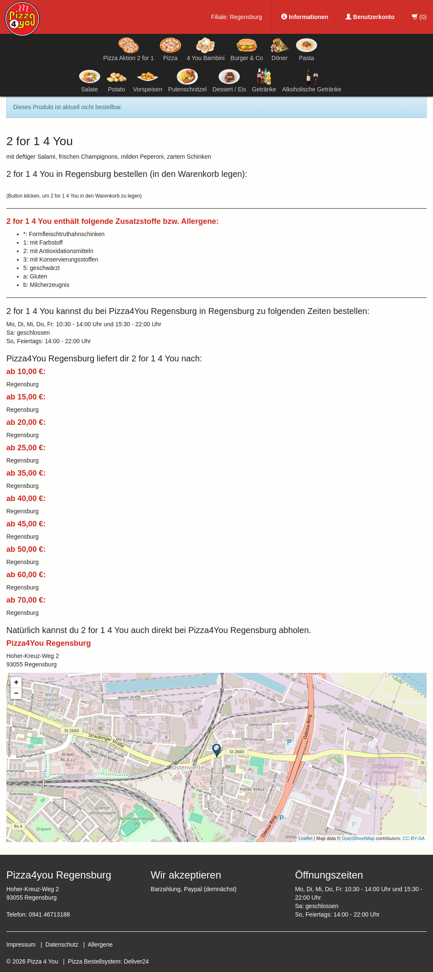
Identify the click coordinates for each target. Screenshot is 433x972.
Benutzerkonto (370, 17)
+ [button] (16, 682)
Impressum (21, 944)
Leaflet (305, 838)
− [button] (16, 693)
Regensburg (246, 17)
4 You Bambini (206, 49)
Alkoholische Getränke (311, 80)
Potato (116, 80)
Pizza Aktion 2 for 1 (128, 49)
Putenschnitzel (187, 80)
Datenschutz (61, 944)
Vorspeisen (147, 80)
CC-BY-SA (414, 838)
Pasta (306, 49)
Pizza (170, 49)
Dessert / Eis (229, 80)
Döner (279, 49)
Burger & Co (246, 49)
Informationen (304, 17)
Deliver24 (136, 961)
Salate (89, 80)
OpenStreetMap (358, 838)
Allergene (100, 944)
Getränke (264, 80)
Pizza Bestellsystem (94, 961)
